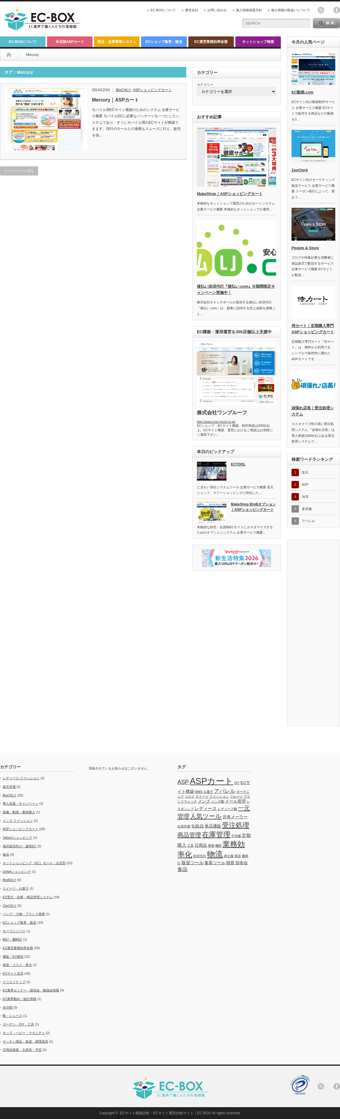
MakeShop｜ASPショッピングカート (230, 193)
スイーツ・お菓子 (16, 888)
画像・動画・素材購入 (19, 812)
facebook (336, 10)
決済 (305, 496)
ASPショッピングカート (20, 829)
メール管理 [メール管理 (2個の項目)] (235, 801)
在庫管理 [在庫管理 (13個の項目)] (216, 834)
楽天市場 (9, 786)
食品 (6, 854)
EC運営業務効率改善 (211, 42)
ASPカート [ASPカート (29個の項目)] (212, 781)
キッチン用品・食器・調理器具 (25, 1041)
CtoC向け (10, 905)
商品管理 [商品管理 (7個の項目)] (189, 835)
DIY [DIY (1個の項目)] (237, 783)
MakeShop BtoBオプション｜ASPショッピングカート (253, 507)
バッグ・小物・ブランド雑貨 (24, 914)
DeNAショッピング (17, 871)
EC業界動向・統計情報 (19, 999)
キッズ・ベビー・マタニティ (24, 1033)
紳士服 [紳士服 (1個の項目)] (229, 856)
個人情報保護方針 (249, 10)
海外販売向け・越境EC (19, 846)
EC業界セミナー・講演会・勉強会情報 (31, 990)
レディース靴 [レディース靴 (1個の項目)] (227, 809)
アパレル (308, 521)
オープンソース (14, 931)
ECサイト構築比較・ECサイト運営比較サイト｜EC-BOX (165, 1113)
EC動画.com (302, 92)
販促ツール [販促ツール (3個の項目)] (193, 862)
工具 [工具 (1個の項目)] (190, 845)
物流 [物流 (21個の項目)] (215, 854)
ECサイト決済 (13, 973)
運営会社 (191, 10)
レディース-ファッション (21, 778)
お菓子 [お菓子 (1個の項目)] (208, 791)
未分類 (7, 1007)
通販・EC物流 (13, 956)
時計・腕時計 (12, 939)
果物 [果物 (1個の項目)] (211, 845)
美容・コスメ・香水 (17, 965)
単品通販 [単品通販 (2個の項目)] (213, 826)
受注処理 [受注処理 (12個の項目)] (235, 825)
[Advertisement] (168, 51)
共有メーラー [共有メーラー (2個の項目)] (235, 817)
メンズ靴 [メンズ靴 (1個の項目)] (217, 801)
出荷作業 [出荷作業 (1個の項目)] (183, 826)
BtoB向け (9, 880)
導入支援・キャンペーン (20, 803)
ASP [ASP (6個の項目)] (183, 782)
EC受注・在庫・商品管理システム (28, 897)
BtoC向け (9, 795)
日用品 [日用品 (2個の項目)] (201, 845)
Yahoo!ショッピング (17, 837)
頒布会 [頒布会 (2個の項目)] (241, 863)
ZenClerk (300, 170)
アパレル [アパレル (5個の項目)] (224, 791)
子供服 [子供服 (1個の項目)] (236, 836)
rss (321, 10)
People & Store (305, 248)
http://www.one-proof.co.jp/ (216, 422)
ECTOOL (238, 464)
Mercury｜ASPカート (115, 99)
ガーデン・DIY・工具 (18, 1024)
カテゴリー (205, 84)
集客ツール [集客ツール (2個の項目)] (215, 863)
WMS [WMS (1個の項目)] (199, 791)
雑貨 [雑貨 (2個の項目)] (230, 863)
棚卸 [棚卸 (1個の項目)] (218, 845)
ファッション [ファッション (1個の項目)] (219, 796)
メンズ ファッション (18, 820)
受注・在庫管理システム (116, 42)
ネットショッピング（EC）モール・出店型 (34, 863)
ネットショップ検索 (258, 42)
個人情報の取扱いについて (290, 10)
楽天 (305, 472)
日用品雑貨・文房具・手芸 (22, 1050)
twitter (329, 10)
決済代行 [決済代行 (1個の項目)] (199, 856)
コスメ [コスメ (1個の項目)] (190, 796)
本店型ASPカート (70, 42)
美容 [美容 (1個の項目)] (237, 856)
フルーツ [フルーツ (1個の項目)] (236, 796)
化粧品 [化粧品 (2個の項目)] (197, 826)
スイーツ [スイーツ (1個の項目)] (201, 796)
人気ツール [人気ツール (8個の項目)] (206, 816)
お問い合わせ (217, 10)
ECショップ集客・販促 (163, 42)
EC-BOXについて (163, 10)
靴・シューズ (12, 1015)
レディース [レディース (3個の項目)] (206, 808)
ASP (305, 484)
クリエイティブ (14, 982)
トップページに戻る (19, 171)
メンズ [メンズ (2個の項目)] (204, 801)
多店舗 (307, 509)
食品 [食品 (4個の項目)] (182, 869)
